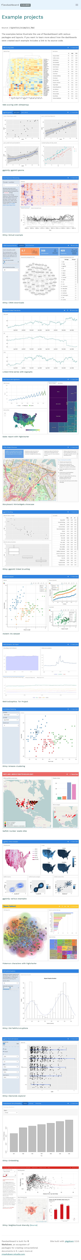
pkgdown (69, 1241)
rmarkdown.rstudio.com (13, 1254)
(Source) (33, 1225)
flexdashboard (10, 4)
